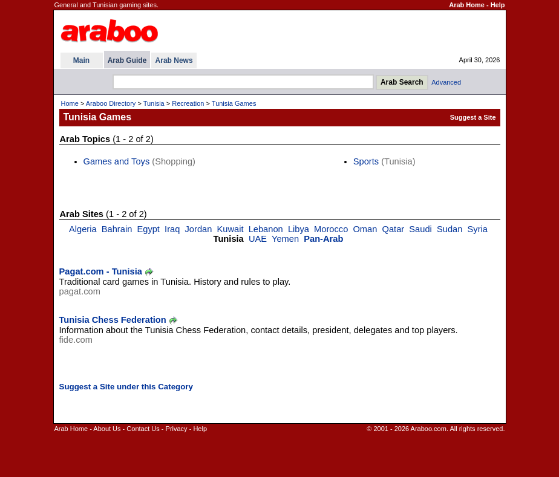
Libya (298, 229)
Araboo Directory (111, 103)
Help (498, 4)
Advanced (446, 82)
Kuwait (230, 229)
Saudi (420, 229)
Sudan (449, 229)
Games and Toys (116, 161)
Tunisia (154, 103)
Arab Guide (127, 60)
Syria (478, 229)
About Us (106, 428)
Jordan (198, 229)
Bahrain (117, 229)
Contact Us (142, 428)
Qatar (393, 229)
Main (81, 60)
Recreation (188, 103)
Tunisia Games (234, 103)
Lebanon (266, 229)
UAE (258, 239)
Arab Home (467, 4)
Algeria (83, 229)
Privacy (177, 428)
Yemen (285, 239)
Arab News (174, 60)
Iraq (172, 229)
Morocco (331, 229)
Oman (365, 229)
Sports (366, 161)
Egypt (148, 229)
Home (70, 103)
